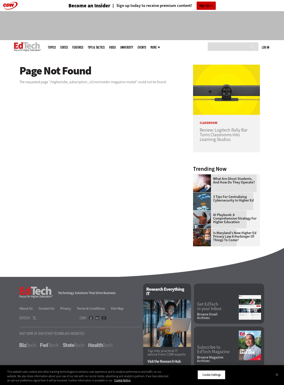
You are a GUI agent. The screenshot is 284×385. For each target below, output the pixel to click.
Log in (265, 47)
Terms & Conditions (91, 308)
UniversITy (126, 47)
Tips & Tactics (96, 47)
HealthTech (100, 345)
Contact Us (46, 308)
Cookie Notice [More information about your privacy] (122, 380)
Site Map (117, 308)
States (64, 47)
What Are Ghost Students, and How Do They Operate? (234, 180)
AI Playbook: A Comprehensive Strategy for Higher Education (235, 218)
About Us (26, 308)
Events (142, 47)
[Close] (277, 374)
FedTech (49, 345)
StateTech (73, 345)
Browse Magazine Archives (210, 359)
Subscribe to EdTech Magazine (213, 349)
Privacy (65, 308)
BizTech (27, 345)
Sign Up (204, 6)
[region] (142, 375)
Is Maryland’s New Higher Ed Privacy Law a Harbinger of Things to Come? (234, 236)
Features (77, 47)
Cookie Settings (211, 375)
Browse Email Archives (207, 316)
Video (112, 47)
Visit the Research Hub (164, 361)
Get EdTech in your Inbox (209, 306)
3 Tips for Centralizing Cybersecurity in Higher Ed (233, 198)
